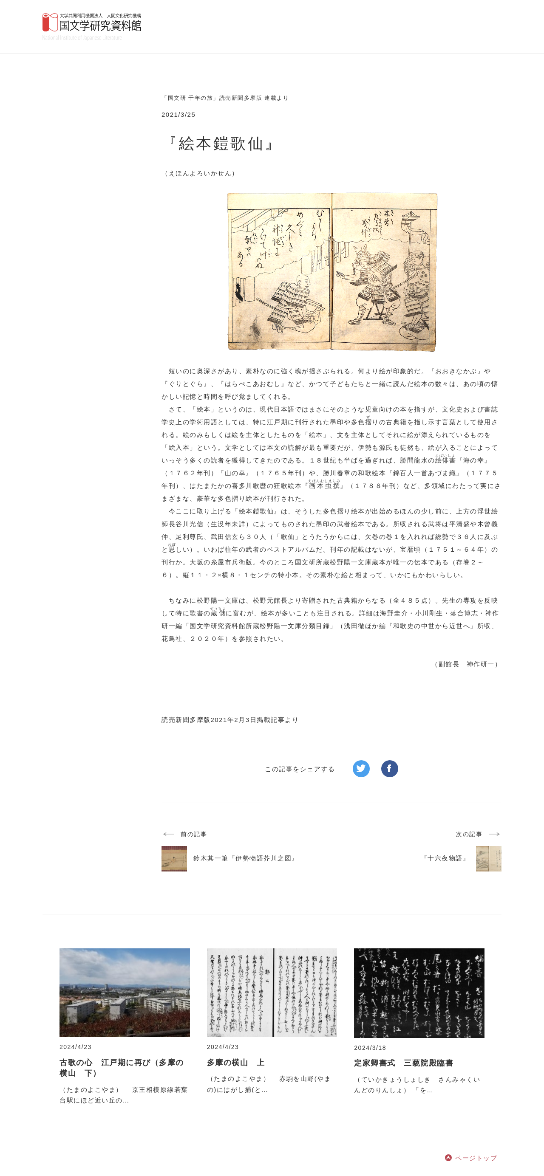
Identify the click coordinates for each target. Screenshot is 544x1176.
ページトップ (476, 1158)
